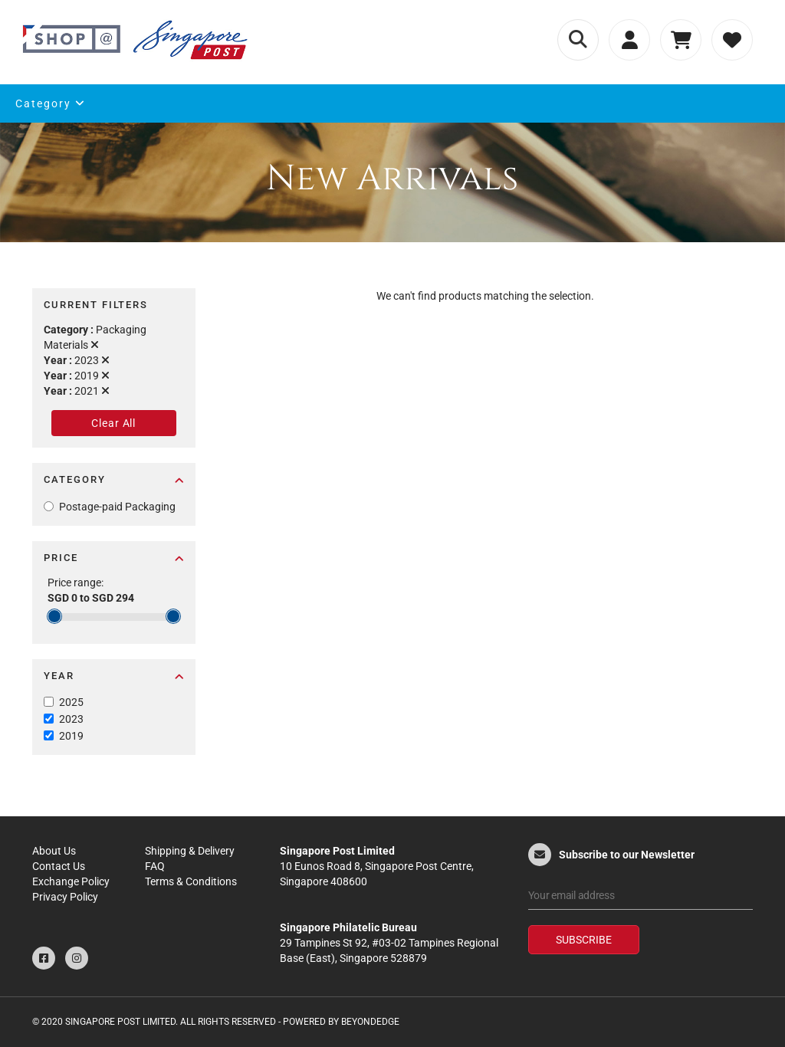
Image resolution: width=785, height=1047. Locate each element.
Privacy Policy (65, 897)
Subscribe (584, 940)
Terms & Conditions (191, 881)
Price (114, 557)
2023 (71, 719)
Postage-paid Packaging (117, 507)
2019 (71, 736)
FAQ (155, 866)
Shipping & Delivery (190, 851)
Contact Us (58, 866)
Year (114, 675)
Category (50, 103)
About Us (54, 851)
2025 (71, 702)
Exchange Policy (71, 881)
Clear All (113, 423)
